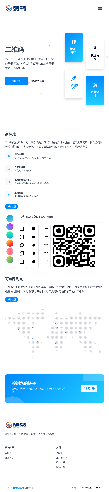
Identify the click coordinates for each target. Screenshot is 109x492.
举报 (74, 487)
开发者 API (61, 457)
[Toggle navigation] (100, 8)
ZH (99, 487)
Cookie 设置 (86, 487)
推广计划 (60, 462)
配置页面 (9, 457)
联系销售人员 (37, 81)
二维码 (8, 452)
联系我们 (60, 467)
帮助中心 (60, 452)
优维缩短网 (18, 487)
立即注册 (16, 81)
